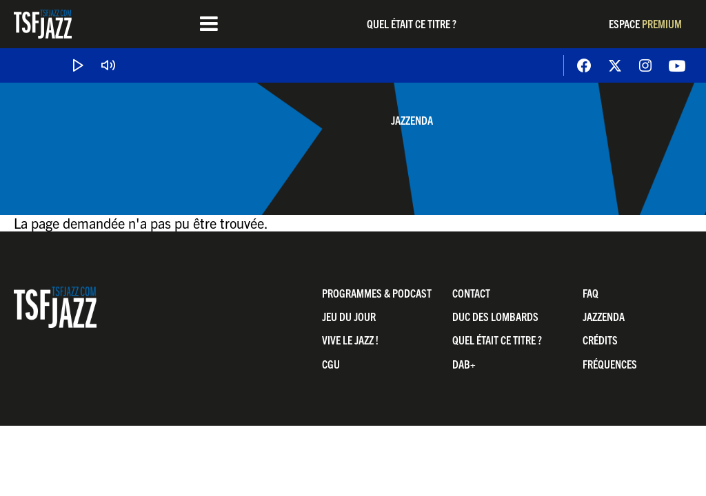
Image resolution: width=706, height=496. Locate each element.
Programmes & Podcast (377, 293)
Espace (645, 23)
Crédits (600, 340)
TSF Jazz (43, 24)
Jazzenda (412, 120)
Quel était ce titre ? (411, 23)
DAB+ (464, 364)
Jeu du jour (349, 316)
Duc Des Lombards (495, 316)
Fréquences (610, 364)
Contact (471, 293)
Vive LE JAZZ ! (350, 340)
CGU (331, 364)
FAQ (590, 293)
